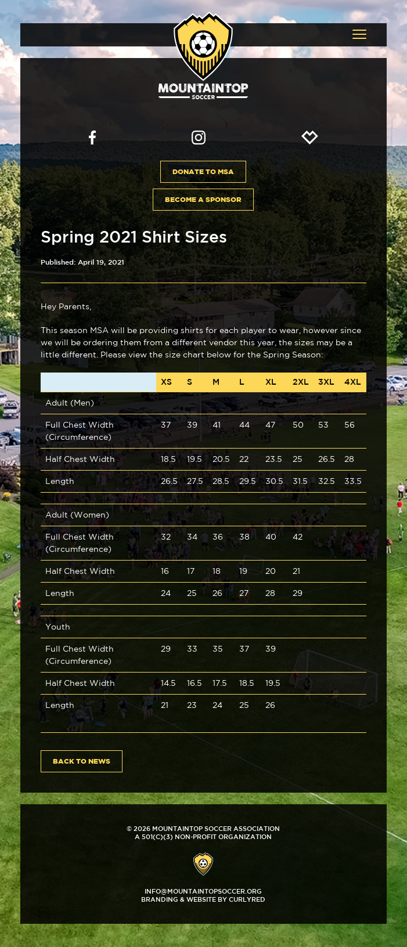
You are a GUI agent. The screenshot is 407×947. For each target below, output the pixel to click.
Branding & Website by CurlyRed (203, 899)
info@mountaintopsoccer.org (203, 891)
